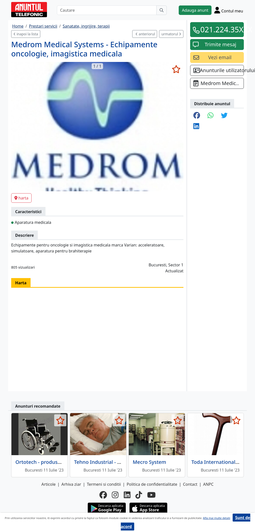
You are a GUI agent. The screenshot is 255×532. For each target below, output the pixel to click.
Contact (190, 484)
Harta (21, 283)
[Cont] (229, 10)
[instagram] (115, 495)
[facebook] (103, 495)
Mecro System (149, 462)
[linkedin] (127, 495)
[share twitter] (224, 115)
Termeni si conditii (104, 484)
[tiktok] (138, 495)
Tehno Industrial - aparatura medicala (118, 462)
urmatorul (171, 34)
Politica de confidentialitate (152, 484)
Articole (49, 484)
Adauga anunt (195, 10)
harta (21, 198)
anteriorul (145, 34)
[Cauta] (161, 10)
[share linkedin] (196, 126)
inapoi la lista (25, 34)
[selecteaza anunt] (176, 69)
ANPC (208, 484)
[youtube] (151, 495)
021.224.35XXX (220, 29)
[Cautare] (107, 10)
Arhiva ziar (71, 484)
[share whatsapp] (210, 115)
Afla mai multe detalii (216, 518)
